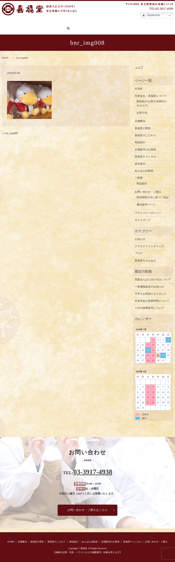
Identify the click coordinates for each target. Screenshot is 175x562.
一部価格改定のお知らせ (149, 286)
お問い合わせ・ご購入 (15, 28)
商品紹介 (78, 22)
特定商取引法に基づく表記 (153, 197)
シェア (139, 67)
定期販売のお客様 (120, 22)
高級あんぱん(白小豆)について (153, 279)
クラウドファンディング (149, 245)
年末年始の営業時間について (152, 300)
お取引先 (142, 112)
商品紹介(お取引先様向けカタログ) (152, 103)
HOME (5, 22)
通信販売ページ (146, 204)
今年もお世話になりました (151, 293)
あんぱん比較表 (97, 22)
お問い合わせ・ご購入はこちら (87, 509)
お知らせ (140, 238)
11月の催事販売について (149, 307)
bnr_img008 (11, 132)
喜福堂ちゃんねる (145, 260)
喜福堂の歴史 (35, 22)
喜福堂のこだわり (58, 22)
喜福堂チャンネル (146, 22)
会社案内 (140, 163)
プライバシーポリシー (148, 212)
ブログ (139, 253)
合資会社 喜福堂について (151, 95)
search (35, 29)
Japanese (150, 15)
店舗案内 (18, 22)
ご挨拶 (139, 177)
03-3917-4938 (92, 472)
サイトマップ (143, 219)
